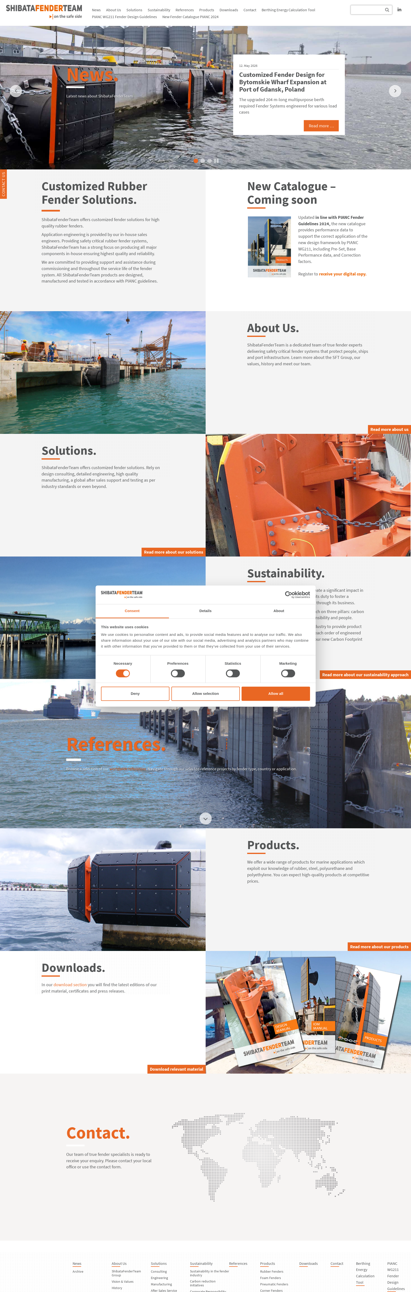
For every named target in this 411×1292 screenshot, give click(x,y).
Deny (135, 694)
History (117, 1288)
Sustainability (159, 9)
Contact (250, 9)
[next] (395, 91)
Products (206, 9)
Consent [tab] (132, 611)
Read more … (313, 122)
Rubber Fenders (271, 1271)
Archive (78, 1271)
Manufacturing (161, 1284)
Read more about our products (379, 946)
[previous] (16, 91)
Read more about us (389, 429)
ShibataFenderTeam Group (126, 1273)
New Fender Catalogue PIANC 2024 (190, 16)
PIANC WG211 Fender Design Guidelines (124, 16)
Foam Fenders (270, 1278)
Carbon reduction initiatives (203, 1283)
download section (70, 984)
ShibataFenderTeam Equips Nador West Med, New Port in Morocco (280, 82)
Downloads (229, 9)
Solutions (134, 9)
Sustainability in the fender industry (209, 1273)
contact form (109, 1167)
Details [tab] (206, 611)
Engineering (159, 1278)
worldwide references (128, 768)
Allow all (275, 694)
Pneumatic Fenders (274, 1284)
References (185, 9)
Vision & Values (122, 1281)
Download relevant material (176, 1069)
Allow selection (205, 694)
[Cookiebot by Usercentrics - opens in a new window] (288, 594)
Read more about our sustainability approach (365, 674)
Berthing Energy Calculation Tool (288, 9)
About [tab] (279, 611)
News (96, 9)
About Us (113, 9)
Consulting (159, 1271)
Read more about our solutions (173, 552)
